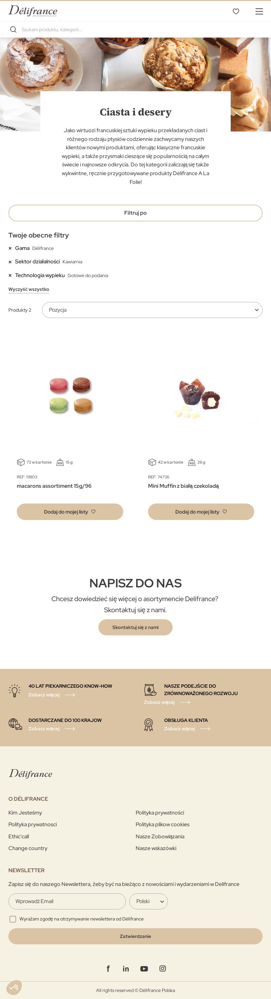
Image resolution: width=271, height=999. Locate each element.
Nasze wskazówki (156, 848)
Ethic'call (18, 836)
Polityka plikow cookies (162, 824)
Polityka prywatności (160, 812)
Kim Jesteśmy (25, 812)
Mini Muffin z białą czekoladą (183, 485)
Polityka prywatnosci (32, 824)
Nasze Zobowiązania (160, 836)
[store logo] (32, 10)
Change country (27, 848)
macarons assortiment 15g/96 (54, 485)
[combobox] (135, 29)
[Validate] (135, 936)
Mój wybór (235, 11)
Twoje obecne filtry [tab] (38, 235)
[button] (70, 512)
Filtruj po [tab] (135, 212)
